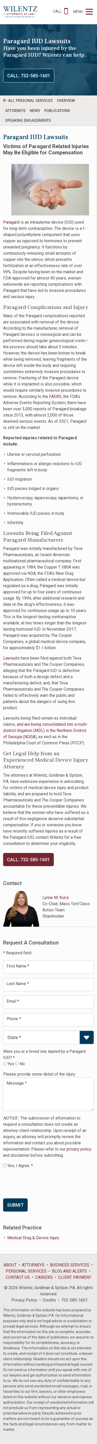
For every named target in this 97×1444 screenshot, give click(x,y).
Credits (49, 1300)
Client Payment (74, 1277)
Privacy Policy (24, 1300)
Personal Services (26, 1271)
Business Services (69, 1264)
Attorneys (33, 1264)
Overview (66, 101)
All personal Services (30, 101)
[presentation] (42, 1183)
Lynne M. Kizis (55, 897)
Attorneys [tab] (15, 111)
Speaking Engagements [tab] (28, 120)
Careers (44, 1277)
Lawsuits (11, 658)
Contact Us (18, 1277)
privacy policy (78, 1149)
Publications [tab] (57, 111)
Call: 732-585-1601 (28, 75)
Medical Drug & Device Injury (33, 1237)
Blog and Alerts (69, 1271)
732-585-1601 (74, 1300)
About (10, 1264)
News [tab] (35, 111)
